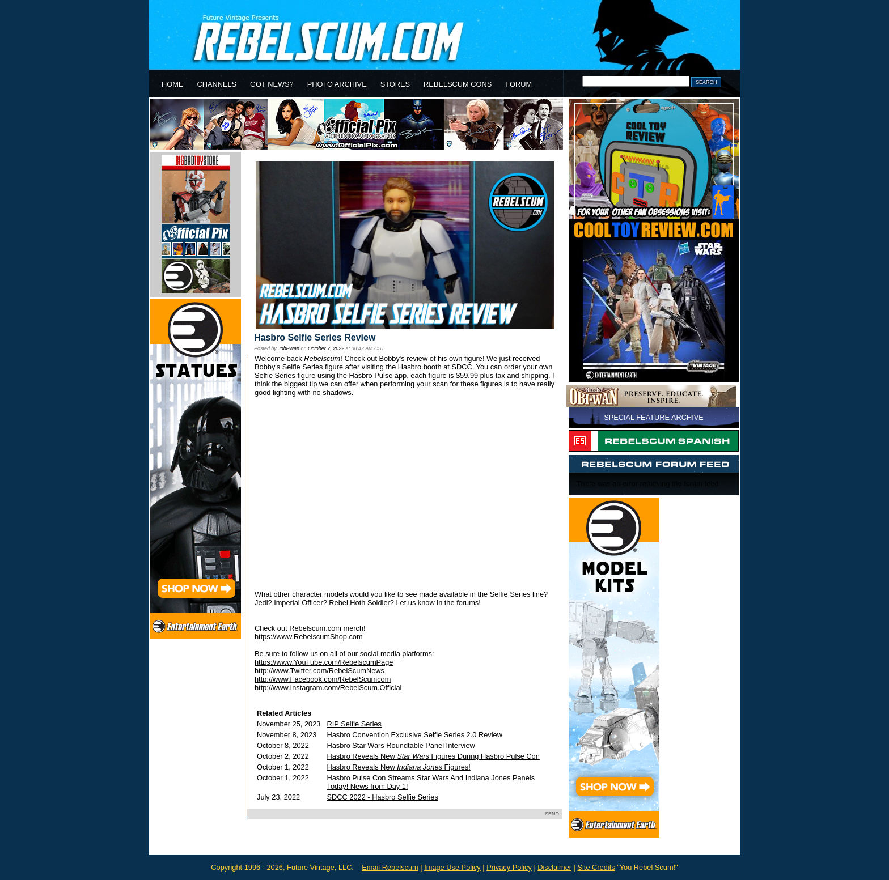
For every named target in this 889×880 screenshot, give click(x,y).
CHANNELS (216, 84)
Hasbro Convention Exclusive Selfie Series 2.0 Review (414, 734)
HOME (172, 84)
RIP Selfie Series (354, 724)
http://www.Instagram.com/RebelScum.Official (328, 687)
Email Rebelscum (390, 867)
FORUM (518, 84)
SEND (552, 814)
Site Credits (596, 867)
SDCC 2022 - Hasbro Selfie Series (382, 797)
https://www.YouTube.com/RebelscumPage (324, 662)
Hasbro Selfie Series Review (314, 337)
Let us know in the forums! (438, 602)
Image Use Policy (452, 867)
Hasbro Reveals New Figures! (399, 767)
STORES (395, 84)
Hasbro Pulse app (378, 375)
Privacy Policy (509, 867)
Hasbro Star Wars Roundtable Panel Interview (401, 745)
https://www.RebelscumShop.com (309, 636)
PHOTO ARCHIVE (337, 84)
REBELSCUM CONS (458, 84)
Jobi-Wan (288, 348)
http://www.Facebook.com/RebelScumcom (323, 679)
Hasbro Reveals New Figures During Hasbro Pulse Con (433, 756)
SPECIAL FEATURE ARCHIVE (654, 417)
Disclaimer (554, 867)
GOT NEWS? (272, 84)
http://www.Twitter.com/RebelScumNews (319, 670)
